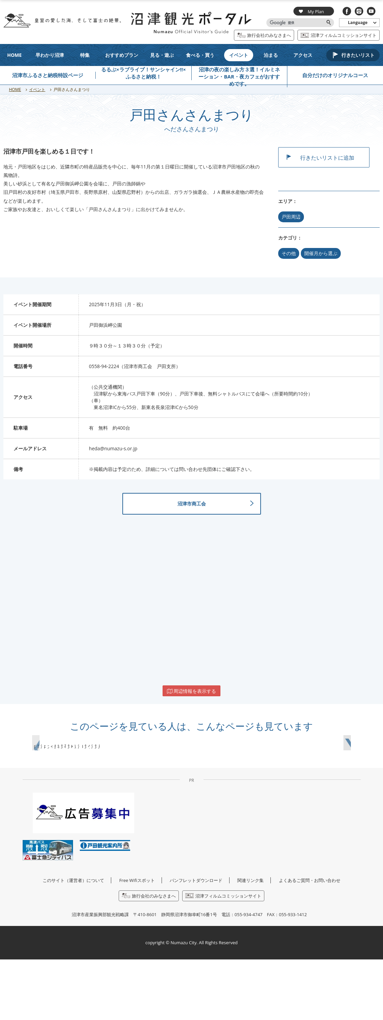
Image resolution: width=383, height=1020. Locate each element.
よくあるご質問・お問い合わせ (309, 941)
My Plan (311, 11)
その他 (289, 253)
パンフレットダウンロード (196, 941)
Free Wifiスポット (137, 941)
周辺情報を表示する (191, 700)
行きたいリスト (358, 55)
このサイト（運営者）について (73, 941)
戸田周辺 (291, 216)
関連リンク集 (250, 941)
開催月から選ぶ (320, 253)
